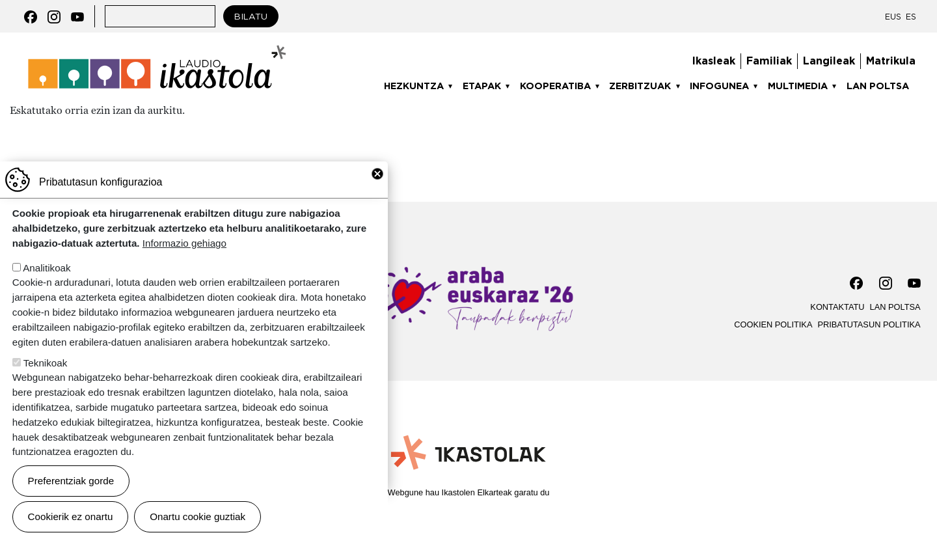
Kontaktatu (837, 307)
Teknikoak (45, 382)
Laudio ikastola (157, 49)
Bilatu (250, 16)
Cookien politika (773, 324)
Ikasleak (713, 61)
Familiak (769, 61)
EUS (893, 16)
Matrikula (891, 61)
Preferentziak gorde (71, 500)
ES (911, 16)
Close (377, 193)
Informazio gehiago (184, 262)
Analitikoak (46, 287)
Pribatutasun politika (868, 324)
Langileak (829, 61)
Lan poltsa (878, 85)
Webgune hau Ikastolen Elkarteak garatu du (469, 492)
